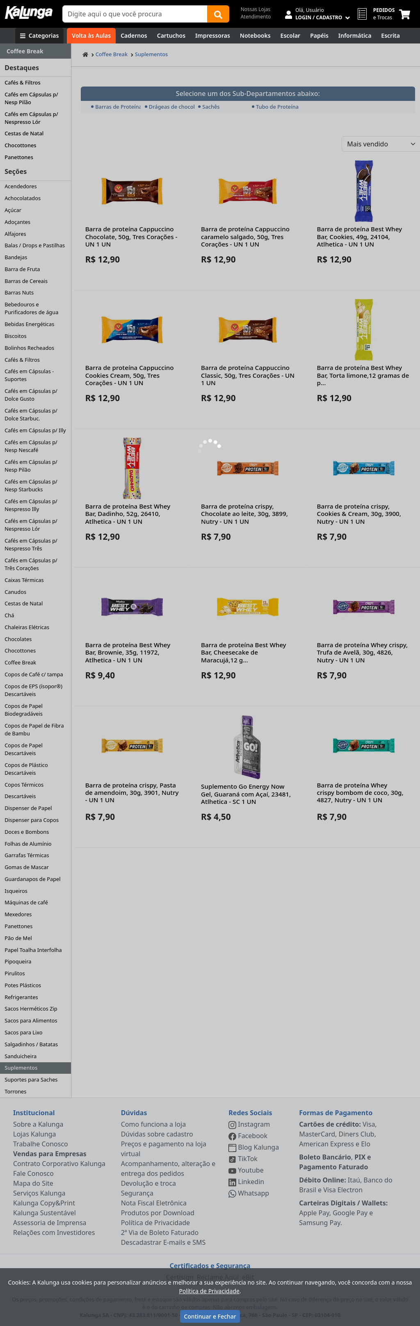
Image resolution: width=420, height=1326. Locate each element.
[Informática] (355, 35)
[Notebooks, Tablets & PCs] (255, 35)
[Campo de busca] (135, 14)
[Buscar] (218, 14)
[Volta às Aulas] (91, 35)
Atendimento (256, 16)
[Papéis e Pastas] (319, 35)
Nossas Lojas (256, 9)
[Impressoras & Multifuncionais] (212, 35)
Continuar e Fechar (210, 1316)
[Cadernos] (134, 35)
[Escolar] (291, 35)
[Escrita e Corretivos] (390, 35)
